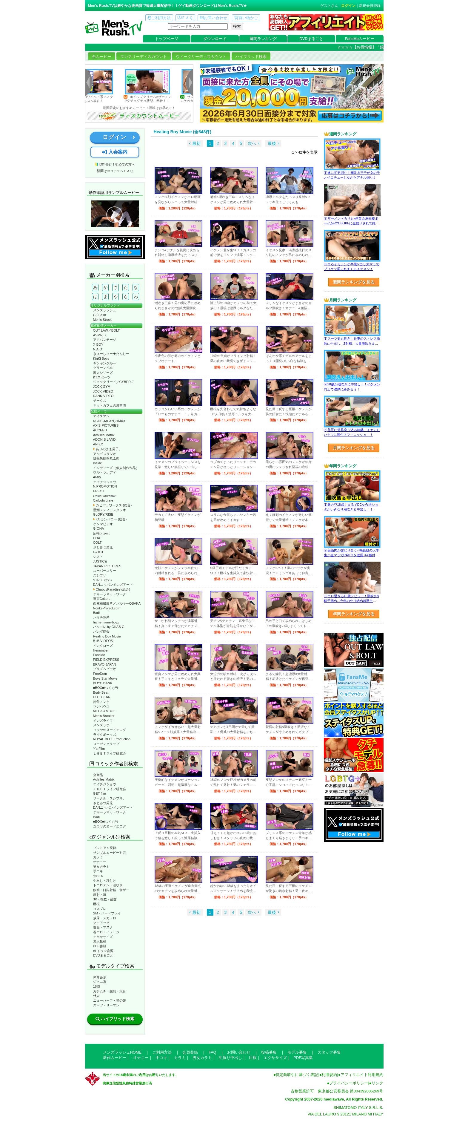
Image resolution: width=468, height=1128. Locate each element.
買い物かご (246, 18)
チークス (99, 400)
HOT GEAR (101, 697)
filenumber (101, 650)
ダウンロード (215, 38)
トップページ (166, 38)
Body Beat (101, 692)
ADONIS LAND (104, 439)
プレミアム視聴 (104, 848)
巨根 (96, 904)
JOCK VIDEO (103, 391)
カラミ (98, 857)
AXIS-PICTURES (106, 425)
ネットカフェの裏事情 (109, 405)
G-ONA (98, 528)
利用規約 (329, 1074)
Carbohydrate (103, 500)
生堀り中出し (230, 1057)
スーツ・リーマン (106, 1005)
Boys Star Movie (105, 678)
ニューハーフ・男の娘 (109, 1000)
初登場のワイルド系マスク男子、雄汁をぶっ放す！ (97, 98)
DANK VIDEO (103, 396)
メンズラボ (101, 725)
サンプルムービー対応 (109, 852)
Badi (96, 612)
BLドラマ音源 (103, 951)
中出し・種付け (104, 880)
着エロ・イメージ (106, 932)
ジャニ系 (99, 981)
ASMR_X (100, 335)
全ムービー (101, 56)
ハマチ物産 (101, 617)
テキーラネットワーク (109, 594)
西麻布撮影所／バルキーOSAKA (117, 603)
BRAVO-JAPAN (104, 664)
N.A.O (97, 349)
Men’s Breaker (104, 716)
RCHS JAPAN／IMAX (109, 421)
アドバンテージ (104, 339)
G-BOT (98, 552)
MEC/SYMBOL (104, 711)
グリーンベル (103, 368)
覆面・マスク (103, 927)
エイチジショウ (104, 482)
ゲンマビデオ (103, 524)
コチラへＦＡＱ (121, 171)
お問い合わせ (213, 18)
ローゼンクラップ (106, 744)
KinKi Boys (101, 358)
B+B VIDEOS (103, 641)
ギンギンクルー (104, 363)
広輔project (101, 533)
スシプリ (99, 575)
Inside (97, 463)
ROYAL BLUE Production (112, 739)
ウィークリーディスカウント (201, 56)
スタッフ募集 (329, 1052)
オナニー (99, 862)
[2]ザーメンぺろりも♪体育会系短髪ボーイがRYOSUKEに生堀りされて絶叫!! (351, 223)
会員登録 (190, 1052)
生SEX (98, 876)
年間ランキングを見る (354, 613)
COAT (97, 538)
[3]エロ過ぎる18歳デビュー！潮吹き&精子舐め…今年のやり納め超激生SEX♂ (351, 601)
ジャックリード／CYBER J (113, 382)
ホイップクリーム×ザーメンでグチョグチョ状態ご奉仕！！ (154, 98)
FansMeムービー (359, 38)
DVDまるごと (311, 38)
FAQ (212, 1052)
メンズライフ (103, 720)
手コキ (98, 871)
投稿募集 (269, 1052)
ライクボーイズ (104, 734)
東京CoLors (101, 598)
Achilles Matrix (104, 435)
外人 (96, 995)
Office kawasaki (104, 496)
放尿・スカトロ (104, 918)
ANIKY (98, 444)
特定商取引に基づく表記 (296, 1074)
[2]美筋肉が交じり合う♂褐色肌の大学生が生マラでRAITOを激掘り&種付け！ (351, 555)
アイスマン (101, 416)
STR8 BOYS (102, 580)
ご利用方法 (159, 18)
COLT (97, 542)
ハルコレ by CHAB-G (109, 627)
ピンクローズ (103, 645)
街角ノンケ (101, 702)
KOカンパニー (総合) (110, 519)
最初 (196, 143)
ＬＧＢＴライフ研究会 (109, 753)
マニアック (101, 923)
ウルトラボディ (104, 472)
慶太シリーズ (103, 372)
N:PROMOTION (105, 486)
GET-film (99, 315)
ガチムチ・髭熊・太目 (109, 991)
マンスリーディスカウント (143, 56)
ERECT (98, 491)
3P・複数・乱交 (105, 899)
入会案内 (114, 151)
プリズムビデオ (104, 669)
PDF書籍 (99, 946)
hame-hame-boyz (106, 622)
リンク (377, 1083)
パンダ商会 (101, 631)
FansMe (99, 655)
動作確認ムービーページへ (115, 213)
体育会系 (99, 977)
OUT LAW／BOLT (106, 330)
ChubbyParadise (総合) (111, 589)
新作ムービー (114, 1057)
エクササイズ (103, 937)
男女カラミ (101, 866)
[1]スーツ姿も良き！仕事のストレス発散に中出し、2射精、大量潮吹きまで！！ (352, 343)
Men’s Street (102, 319)
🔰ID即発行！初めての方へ (115, 164)
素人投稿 (99, 941)
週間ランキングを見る (354, 282)
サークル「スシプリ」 (109, 798)
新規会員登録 (370, 6)
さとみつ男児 (103, 547)
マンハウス (101, 706)
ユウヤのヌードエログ (109, 730)
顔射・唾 (99, 894)
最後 (272, 143)
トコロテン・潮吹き (108, 885)
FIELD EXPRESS (106, 659)
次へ (252, 143)
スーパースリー (104, 570)
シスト (98, 556)
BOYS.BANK (103, 683)
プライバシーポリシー (348, 1083)
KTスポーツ (101, 377)
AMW (97, 477)
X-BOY (98, 344)
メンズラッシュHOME (122, 1052)
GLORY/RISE (103, 514)
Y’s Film (99, 748)
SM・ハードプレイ (107, 913)
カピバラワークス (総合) (112, 505)
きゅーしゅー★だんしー (111, 353)
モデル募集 (297, 1052)
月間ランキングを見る (354, 447)
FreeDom (100, 673)
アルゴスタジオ (104, 454)
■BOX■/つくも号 (105, 687)
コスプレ (99, 909)
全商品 (98, 775)
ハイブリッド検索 (251, 56)
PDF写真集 (303, 1057)
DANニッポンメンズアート (113, 584)
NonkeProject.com (106, 608)
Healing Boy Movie (107, 636)
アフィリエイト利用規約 (362, 1074)
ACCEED (100, 430)
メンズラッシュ (104, 310)
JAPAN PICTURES (107, 566)
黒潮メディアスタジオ (109, 510)
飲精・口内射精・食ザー (111, 890)
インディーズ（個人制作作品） (116, 468)
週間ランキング (263, 38)
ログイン (348, 6)
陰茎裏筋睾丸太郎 (106, 458)
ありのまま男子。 (107, 449)
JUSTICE (100, 561)
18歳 (96, 986)
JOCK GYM (101, 386)
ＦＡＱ (185, 18)
